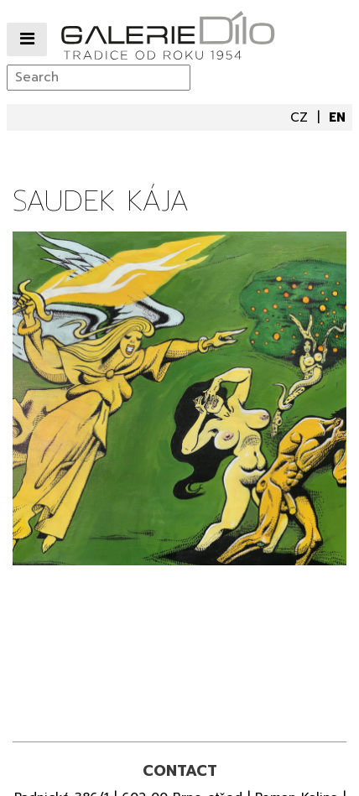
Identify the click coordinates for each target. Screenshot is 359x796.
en (337, 117)
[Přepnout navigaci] (27, 40)
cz (301, 117)
